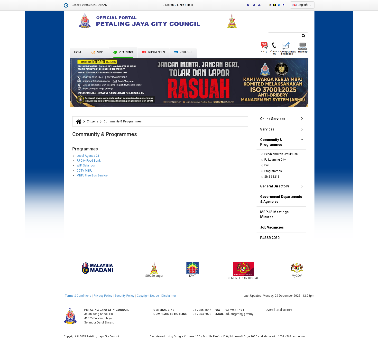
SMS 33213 (271, 176)
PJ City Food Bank (89, 160)
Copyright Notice (148, 295)
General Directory (274, 186)
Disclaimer (168, 295)
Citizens (123, 52)
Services (267, 129)
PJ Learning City (275, 159)
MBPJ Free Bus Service (92, 175)
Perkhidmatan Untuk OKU (281, 154)
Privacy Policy (103, 295)
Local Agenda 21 (88, 155)
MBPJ (98, 52)
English (303, 5)
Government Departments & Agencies (281, 199)
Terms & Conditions (78, 295)
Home (78, 52)
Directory (168, 5)
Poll (266, 165)
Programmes (273, 171)
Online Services (272, 119)
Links (180, 5)
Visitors (183, 52)
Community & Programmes (271, 142)
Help (190, 5)
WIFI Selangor (86, 165)
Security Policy (124, 295)
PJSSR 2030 (269, 238)
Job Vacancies (272, 227)
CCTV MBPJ (84, 170)
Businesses (153, 52)
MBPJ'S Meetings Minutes (274, 214)
